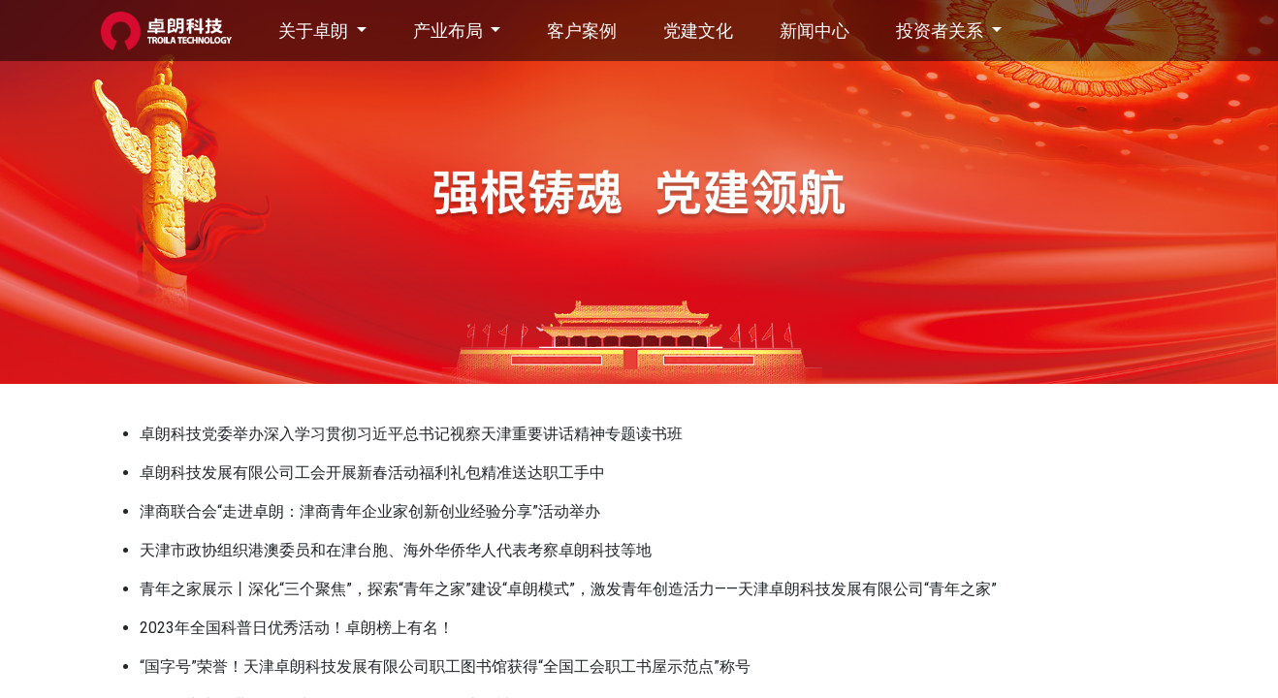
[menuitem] (582, 30)
